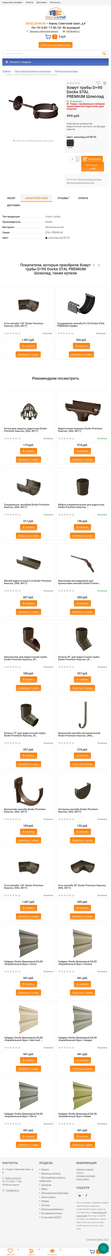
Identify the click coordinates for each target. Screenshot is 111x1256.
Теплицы (45, 1205)
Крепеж (45, 1201)
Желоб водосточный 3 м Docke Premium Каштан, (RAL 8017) (28, 582)
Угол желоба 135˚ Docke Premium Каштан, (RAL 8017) (23, 324)
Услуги (79, 1172)
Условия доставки (85, 1176)
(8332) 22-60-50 (36, 23)
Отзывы (64, 198)
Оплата (30, 2)
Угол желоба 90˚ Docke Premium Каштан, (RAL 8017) (82, 886)
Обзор (11, 198)
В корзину (94, 158)
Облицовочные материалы (55, 1193)
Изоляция (46, 1184)
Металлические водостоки (80, 182)
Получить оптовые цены (55, 44)
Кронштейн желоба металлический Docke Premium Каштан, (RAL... (79, 734)
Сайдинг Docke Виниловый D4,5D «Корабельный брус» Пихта (23, 1115)
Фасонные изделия (51, 1173)
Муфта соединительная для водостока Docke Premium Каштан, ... (81, 506)
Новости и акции (84, 1169)
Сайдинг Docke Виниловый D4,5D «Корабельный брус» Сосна (23, 962)
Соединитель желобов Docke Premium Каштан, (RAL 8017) (26, 506)
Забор (44, 1188)
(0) (12, 333)
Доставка (42, 2)
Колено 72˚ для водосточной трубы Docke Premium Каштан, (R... (25, 734)
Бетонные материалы (52, 1209)
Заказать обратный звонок (44, 31)
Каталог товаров (18, 62)
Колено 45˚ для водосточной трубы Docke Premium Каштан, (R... (79, 658)
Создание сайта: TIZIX (97, 1239)
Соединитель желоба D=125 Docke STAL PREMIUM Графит (81, 324)
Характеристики (36, 198)
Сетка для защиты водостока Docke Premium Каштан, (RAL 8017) (25, 429)
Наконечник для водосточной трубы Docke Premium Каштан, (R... (25, 658)
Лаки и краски (48, 1197)
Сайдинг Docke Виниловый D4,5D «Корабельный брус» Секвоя (77, 962)
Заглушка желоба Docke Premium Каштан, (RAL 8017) (78, 810)
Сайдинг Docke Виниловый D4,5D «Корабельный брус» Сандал (77, 1039)
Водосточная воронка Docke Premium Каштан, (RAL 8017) (80, 429)
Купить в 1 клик (92, 167)
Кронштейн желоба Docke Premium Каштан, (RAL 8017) (25, 810)
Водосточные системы (89, 179)
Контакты (55, 2)
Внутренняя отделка (51, 1213)
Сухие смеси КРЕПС (51, 1217)
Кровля (45, 1169)
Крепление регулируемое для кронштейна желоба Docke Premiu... (79, 582)
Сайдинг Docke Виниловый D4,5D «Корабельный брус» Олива (77, 1115)
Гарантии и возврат (12, 2)
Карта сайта (82, 1179)
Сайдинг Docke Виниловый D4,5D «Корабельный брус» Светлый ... (23, 1039)
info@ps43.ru (73, 31)
